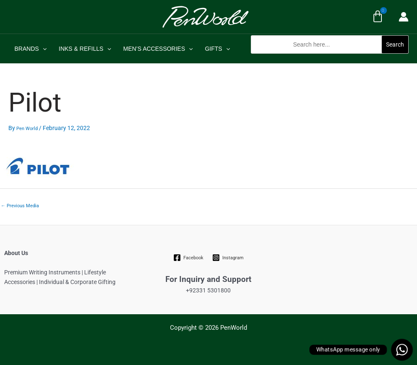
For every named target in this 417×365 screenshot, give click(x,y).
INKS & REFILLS (84, 48)
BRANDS (30, 48)
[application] (42, 48)
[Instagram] (227, 257)
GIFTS (216, 48)
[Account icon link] (404, 17)
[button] (330, 58)
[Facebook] (189, 257)
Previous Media (20, 206)
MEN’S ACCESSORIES (157, 48)
